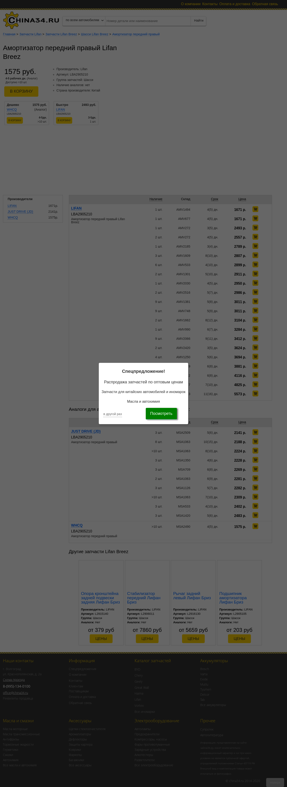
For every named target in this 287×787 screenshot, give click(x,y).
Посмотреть (161, 413)
